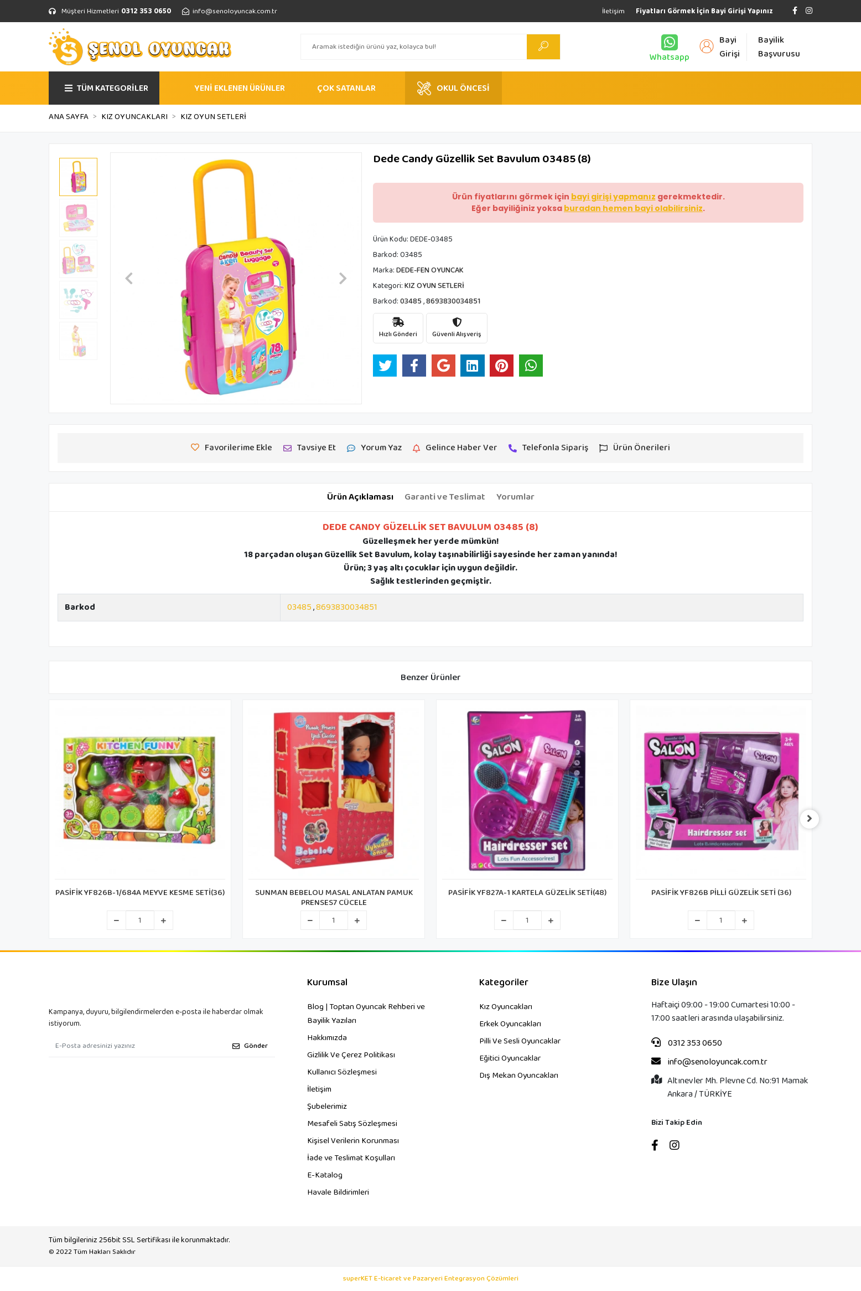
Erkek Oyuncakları (510, 1024)
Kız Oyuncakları (505, 1007)
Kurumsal (327, 982)
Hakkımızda (327, 1038)
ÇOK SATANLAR (346, 88)
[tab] (360, 497)
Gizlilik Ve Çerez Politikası (351, 1055)
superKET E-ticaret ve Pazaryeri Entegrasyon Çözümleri (430, 1278)
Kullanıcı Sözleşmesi (342, 1072)
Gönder (250, 1046)
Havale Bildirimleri (338, 1192)
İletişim (613, 11)
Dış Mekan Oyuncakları (518, 1075)
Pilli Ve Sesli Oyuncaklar (520, 1041)
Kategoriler (503, 982)
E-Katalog (325, 1175)
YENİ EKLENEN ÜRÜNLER (239, 88)
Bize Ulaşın (674, 982)
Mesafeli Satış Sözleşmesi (352, 1123)
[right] (812, 819)
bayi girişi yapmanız (613, 196)
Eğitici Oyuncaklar (510, 1058)
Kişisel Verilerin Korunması (353, 1141)
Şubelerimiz (327, 1106)
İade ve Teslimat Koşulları (351, 1158)
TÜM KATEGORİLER (106, 88)
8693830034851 (346, 607)
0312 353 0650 (686, 1043)
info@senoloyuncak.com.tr (709, 1062)
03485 (299, 607)
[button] (129, 278)
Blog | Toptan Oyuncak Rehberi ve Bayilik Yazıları (366, 1013)
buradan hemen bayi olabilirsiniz (633, 208)
